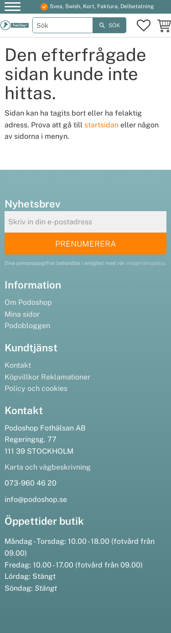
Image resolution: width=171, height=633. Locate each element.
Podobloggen (27, 325)
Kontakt (18, 365)
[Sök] (109, 25)
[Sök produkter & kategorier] (62, 25)
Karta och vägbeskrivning (48, 467)
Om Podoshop (28, 302)
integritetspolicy (145, 263)
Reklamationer (65, 377)
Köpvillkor (22, 377)
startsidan (101, 125)
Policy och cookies (36, 388)
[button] (13, 8)
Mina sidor (22, 314)
